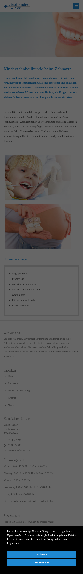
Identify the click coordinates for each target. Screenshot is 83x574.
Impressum (13, 543)
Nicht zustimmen (41, 562)
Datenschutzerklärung (41, 539)
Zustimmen (41, 554)
